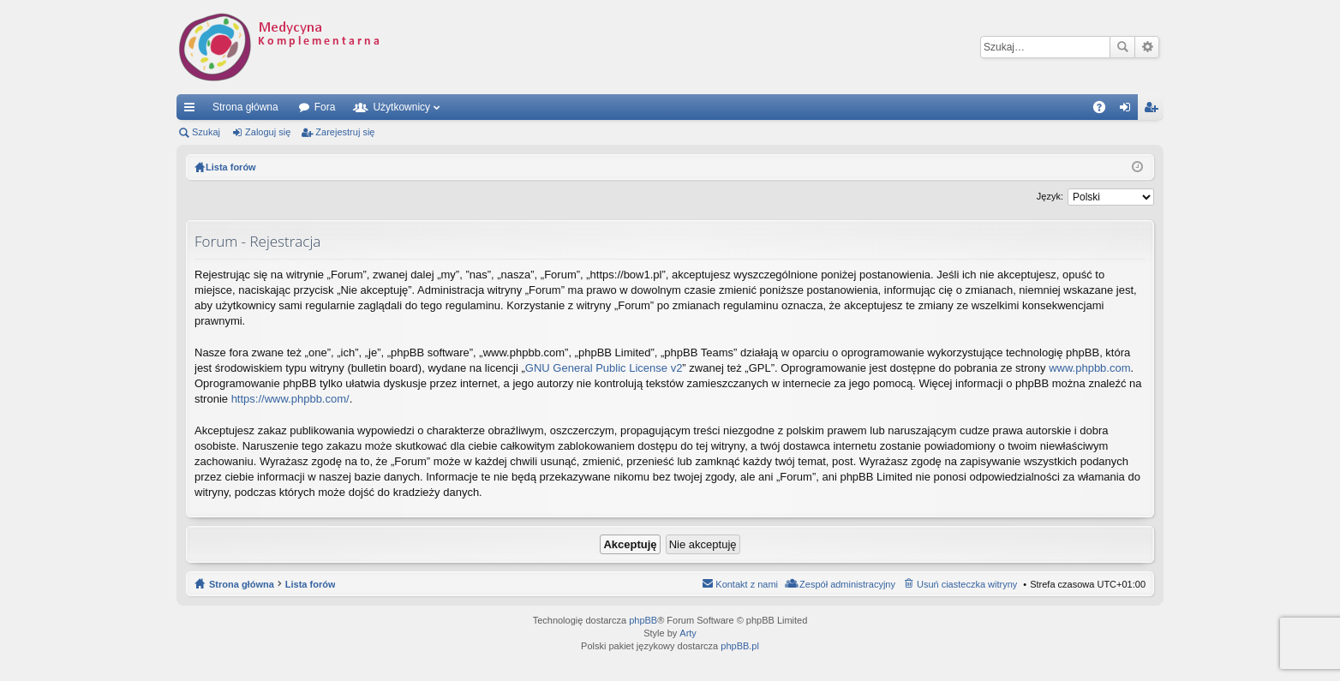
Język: (1050, 196)
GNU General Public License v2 (604, 367)
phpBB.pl (740, 646)
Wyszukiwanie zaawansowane (1146, 47)
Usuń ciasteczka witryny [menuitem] (967, 584)
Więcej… (192, 110)
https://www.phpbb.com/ (290, 398)
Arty (688, 633)
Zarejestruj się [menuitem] (1154, 110)
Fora (325, 107)
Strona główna (245, 107)
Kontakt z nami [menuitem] (746, 584)
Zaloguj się (267, 132)
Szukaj (1122, 47)
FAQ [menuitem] (1105, 110)
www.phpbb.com (1089, 367)
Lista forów (310, 584)
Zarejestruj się (344, 132)
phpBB (643, 620)
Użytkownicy (401, 107)
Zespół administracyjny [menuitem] (847, 584)
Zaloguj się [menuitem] (1129, 110)
